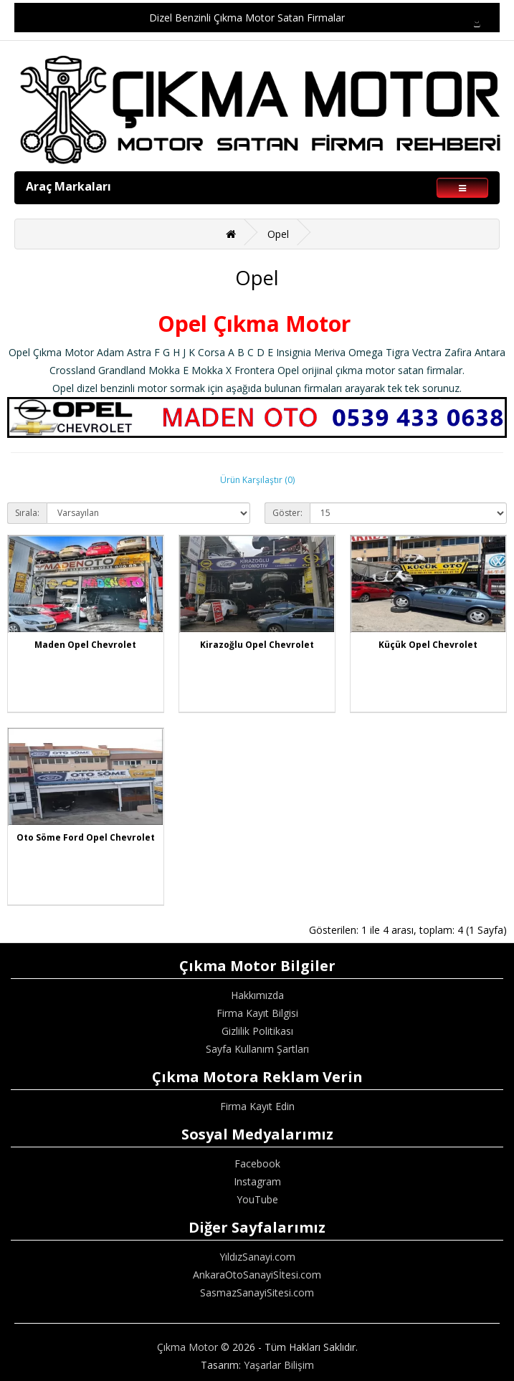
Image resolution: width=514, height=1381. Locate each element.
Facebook (257, 1163)
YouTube (257, 1199)
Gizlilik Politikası (257, 1031)
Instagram (257, 1181)
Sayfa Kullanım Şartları (257, 1049)
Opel (278, 234)
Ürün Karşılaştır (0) (257, 480)
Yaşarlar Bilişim (279, 1365)
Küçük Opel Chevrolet (428, 645)
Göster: (287, 513)
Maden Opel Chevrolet (85, 645)
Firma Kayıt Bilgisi (257, 1013)
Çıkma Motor (187, 1347)
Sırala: (27, 513)
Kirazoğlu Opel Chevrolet (257, 645)
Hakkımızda (257, 995)
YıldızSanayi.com (257, 1256)
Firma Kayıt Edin (257, 1106)
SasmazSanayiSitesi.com (257, 1292)
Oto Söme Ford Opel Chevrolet (85, 837)
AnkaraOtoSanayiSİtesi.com (257, 1274)
